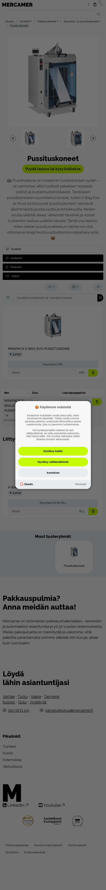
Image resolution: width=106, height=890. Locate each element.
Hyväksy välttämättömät (53, 461)
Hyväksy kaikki (53, 451)
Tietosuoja (80, 484)
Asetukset (53, 472)
